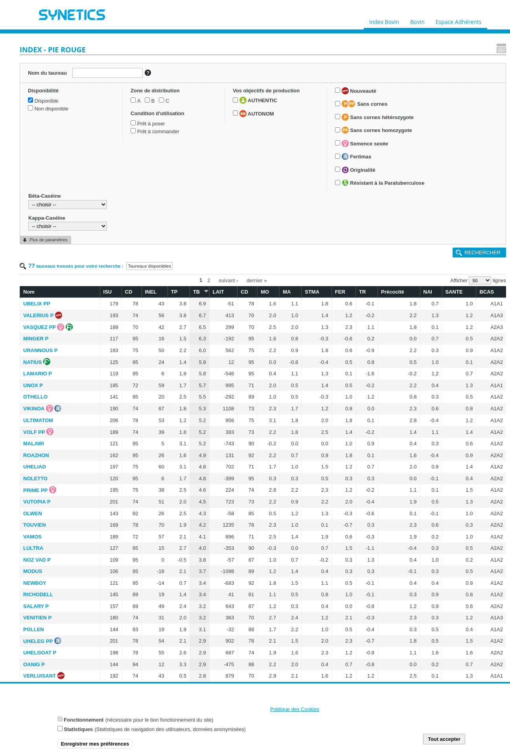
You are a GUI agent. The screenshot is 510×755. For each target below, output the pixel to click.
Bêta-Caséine (40, 379)
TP (232, 96)
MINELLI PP (125, 678)
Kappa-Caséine (42, 401)
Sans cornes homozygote (66, 292)
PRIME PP (123, 295)
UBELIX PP (124, 108)
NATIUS (120, 166)
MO (305, 96)
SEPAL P (121, 596)
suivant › (272, 85)
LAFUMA (122, 655)
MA (322, 96)
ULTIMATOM (126, 225)
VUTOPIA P (124, 306)
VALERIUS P (126, 120)
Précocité (408, 96)
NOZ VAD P (124, 364)
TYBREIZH (123, 515)
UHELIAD (122, 271)
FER (365, 96)
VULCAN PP (125, 631)
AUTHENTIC (49, 212)
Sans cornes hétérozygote (60, 278)
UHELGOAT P (127, 457)
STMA (343, 96)
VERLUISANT (127, 480)
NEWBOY (122, 387)
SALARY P (123, 410)
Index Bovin (384, 20)
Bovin (417, 20)
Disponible (43, 116)
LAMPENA (123, 573)
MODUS (120, 375)
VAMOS (120, 341)
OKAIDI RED (126, 666)
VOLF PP (122, 236)
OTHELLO (123, 201)
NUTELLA (123, 585)
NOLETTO (123, 283)
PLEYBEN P (125, 550)
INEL (214, 96)
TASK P (120, 492)
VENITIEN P (125, 422)
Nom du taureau (44, 71)
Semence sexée (54, 305)
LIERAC (120, 561)
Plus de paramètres (48, 423)
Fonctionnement (83, 720)
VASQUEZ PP (127, 131)
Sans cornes (54, 257)
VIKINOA (121, 213)
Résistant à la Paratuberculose (44, 356)
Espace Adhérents (459, 20)
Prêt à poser (45, 176)
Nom (116, 96)
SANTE (457, 96)
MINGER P (123, 143)
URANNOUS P (128, 155)
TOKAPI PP (124, 503)
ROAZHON (124, 260)
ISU (179, 96)
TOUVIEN (122, 329)
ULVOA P (122, 620)
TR (382, 96)
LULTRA (121, 352)
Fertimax (46, 318)
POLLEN (121, 434)
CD (196, 96)
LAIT (268, 96)
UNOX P (121, 190)
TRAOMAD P (126, 527)
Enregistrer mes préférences (95, 744)
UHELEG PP (125, 445)
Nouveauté (48, 244)
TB (251, 95)
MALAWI (121, 248)
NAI (435, 96)
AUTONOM (48, 225)
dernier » (301, 85)
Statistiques (78, 730)
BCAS (483, 96)
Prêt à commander (52, 184)
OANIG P (122, 469)
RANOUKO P (126, 538)
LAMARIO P (125, 178)
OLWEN (120, 318)
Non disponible (47, 124)
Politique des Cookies (294, 710)
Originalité (47, 331)
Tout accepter (444, 739)
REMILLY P (124, 643)
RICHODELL (126, 399)
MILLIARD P (125, 608)
